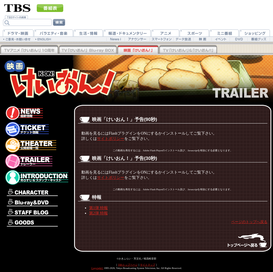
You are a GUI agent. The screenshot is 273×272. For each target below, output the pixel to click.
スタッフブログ (36, 213)
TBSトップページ (128, 264)
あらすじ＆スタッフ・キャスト (36, 177)
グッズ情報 (36, 223)
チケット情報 (36, 129)
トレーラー (36, 161)
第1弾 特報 (98, 208)
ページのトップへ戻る (249, 222)
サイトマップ (147, 264)
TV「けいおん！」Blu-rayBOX (87, 49)
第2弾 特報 (98, 213)
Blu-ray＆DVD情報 (36, 202)
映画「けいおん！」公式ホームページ (49, 76)
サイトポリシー (110, 138)
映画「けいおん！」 (138, 49)
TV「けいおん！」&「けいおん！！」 (188, 49)
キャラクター (36, 191)
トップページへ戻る (242, 240)
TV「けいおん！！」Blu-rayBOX (29, 49)
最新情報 (36, 111)
